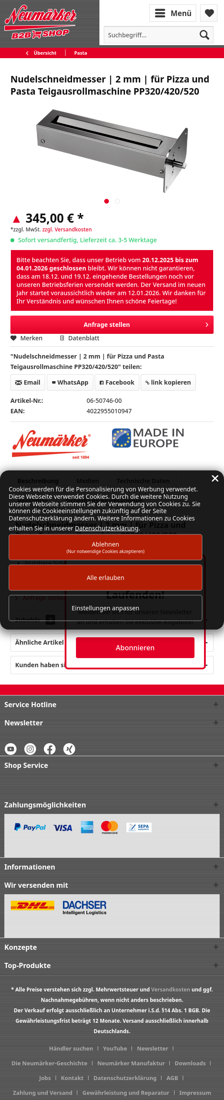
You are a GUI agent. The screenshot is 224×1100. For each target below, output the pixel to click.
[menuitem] (173, 12)
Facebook (116, 382)
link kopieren (168, 382)
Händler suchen (71, 1048)
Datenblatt (79, 338)
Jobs (45, 1078)
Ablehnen (105, 547)
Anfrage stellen (146, 323)
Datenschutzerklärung (125, 1078)
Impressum (195, 1093)
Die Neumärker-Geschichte (50, 1063)
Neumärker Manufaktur (131, 1063)
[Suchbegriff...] (159, 34)
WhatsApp (70, 382)
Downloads (190, 1063)
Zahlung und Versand (42, 1093)
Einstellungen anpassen (105, 608)
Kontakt (72, 1078)
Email (27, 382)
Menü (173, 12)
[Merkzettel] (208, 13)
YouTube (115, 1048)
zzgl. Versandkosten (67, 229)
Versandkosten (170, 989)
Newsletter (152, 1048)
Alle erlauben (106, 577)
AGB (172, 1078)
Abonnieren (135, 647)
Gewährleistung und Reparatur (125, 1093)
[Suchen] (204, 34)
